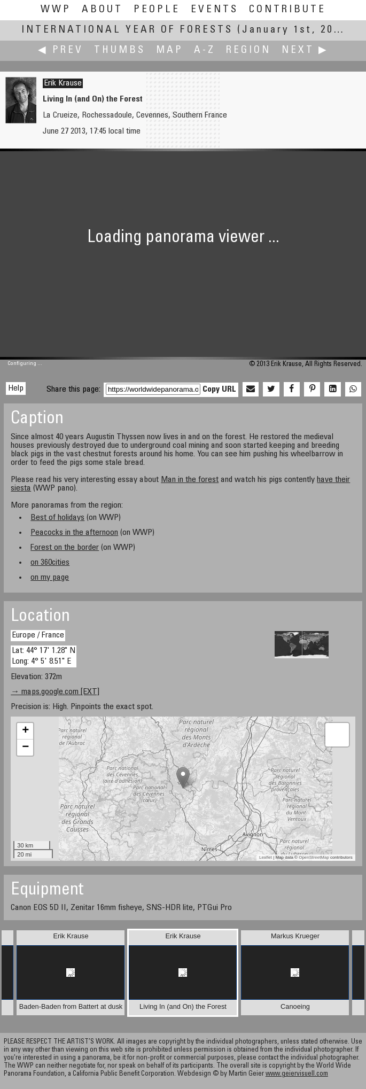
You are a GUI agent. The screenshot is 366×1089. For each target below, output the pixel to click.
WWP (56, 10)
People (157, 10)
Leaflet (265, 857)
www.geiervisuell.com (297, 1074)
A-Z (204, 50)
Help (16, 388)
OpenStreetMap (314, 857)
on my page (49, 577)
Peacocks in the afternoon (74, 532)
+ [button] (25, 731)
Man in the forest (190, 480)
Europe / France (38, 635)
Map (169, 50)
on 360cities (49, 562)
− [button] (25, 748)
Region (248, 50)
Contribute (287, 10)
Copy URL (219, 389)
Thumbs (119, 50)
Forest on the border (64, 547)
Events (214, 10)
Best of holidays (57, 518)
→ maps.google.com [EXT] (55, 692)
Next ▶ (305, 50)
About (102, 10)
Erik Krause (63, 83)
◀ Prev (60, 50)
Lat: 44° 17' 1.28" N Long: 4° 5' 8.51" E (43, 656)
